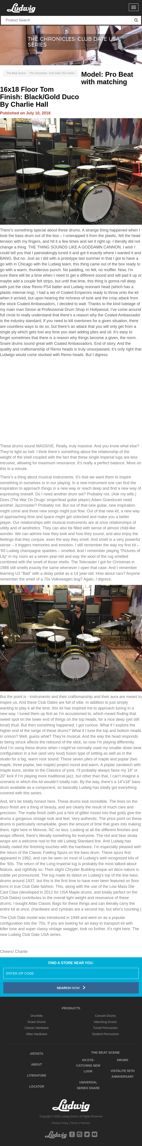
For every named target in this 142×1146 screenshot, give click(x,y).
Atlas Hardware (36, 1034)
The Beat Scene (16, 73)
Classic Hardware (36, 1028)
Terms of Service (80, 1123)
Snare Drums (37, 1022)
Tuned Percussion (105, 1028)
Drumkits (36, 1015)
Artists (36, 1053)
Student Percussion (105, 1034)
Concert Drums (105, 1015)
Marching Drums (105, 1022)
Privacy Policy (60, 1123)
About (36, 1064)
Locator (36, 1086)
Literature (36, 1075)
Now (71, 987)
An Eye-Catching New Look (88, 1065)
